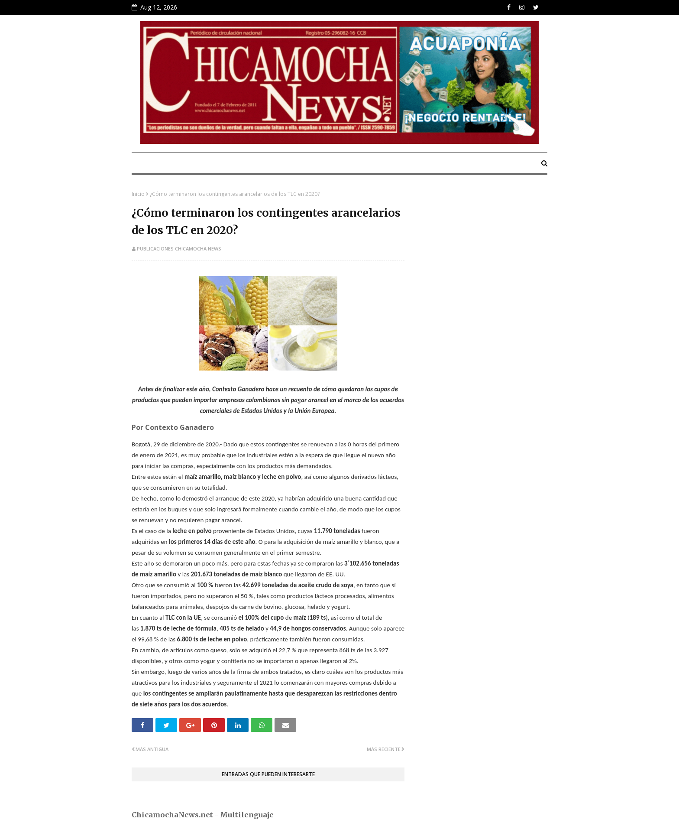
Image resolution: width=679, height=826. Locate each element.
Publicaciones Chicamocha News (179, 248)
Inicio (138, 194)
